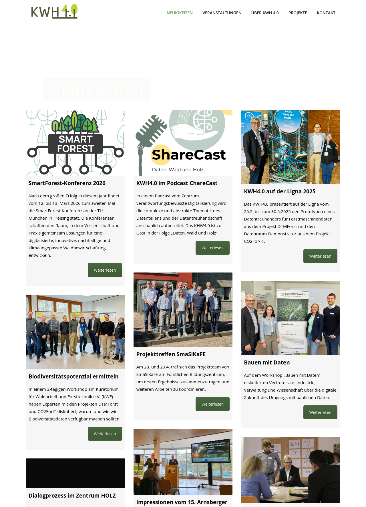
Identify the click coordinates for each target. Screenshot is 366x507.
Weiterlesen (105, 270)
